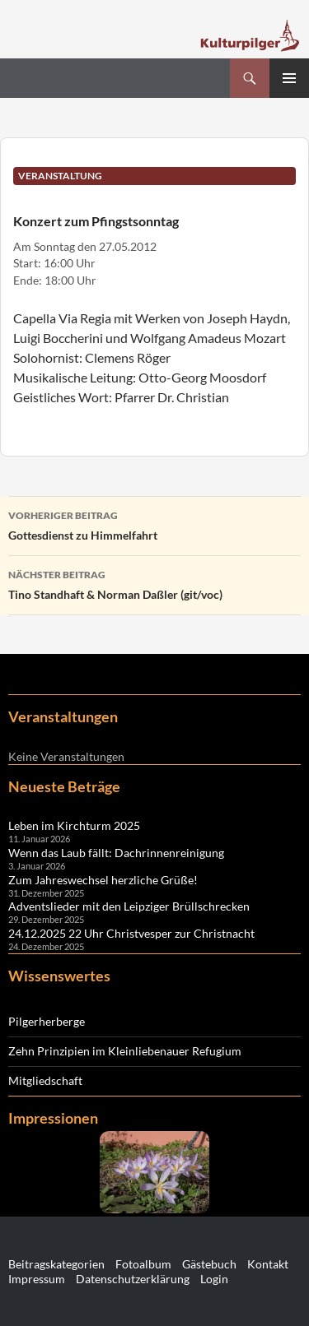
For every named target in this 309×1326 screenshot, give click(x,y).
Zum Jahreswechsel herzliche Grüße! (103, 880)
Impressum (36, 1279)
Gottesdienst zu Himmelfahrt (154, 524)
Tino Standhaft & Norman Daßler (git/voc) (154, 583)
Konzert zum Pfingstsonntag (96, 221)
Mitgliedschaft (45, 1080)
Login (214, 1279)
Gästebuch (209, 1264)
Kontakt (267, 1264)
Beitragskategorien (56, 1264)
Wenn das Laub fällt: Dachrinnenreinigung (116, 853)
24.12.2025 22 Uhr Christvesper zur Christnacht (131, 933)
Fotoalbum (143, 1264)
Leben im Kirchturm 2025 (74, 825)
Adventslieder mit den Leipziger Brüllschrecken (129, 906)
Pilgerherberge (46, 1021)
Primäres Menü (289, 78)
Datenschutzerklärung (133, 1279)
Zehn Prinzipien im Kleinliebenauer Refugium (124, 1051)
